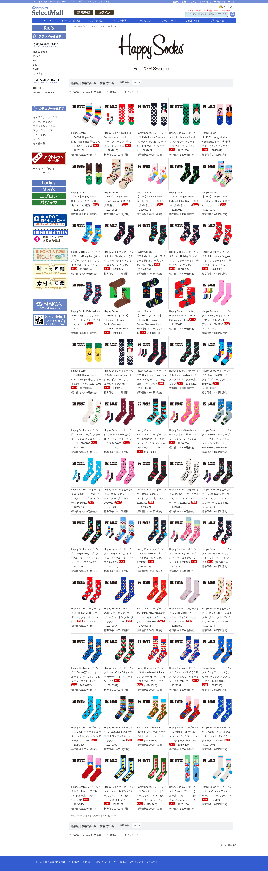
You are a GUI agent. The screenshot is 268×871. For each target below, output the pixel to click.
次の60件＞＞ (76, 92)
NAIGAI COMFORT (43, 92)
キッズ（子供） (120, 20)
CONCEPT (39, 88)
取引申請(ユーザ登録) (213, 1)
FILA (35, 60)
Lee (35, 64)
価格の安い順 (107, 83)
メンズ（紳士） (95, 20)
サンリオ (38, 73)
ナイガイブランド (42, 173)
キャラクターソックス (45, 117)
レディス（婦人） (71, 20)
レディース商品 (119, 862)
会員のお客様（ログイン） (186, 1)
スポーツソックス (42, 130)
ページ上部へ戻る (228, 845)
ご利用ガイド (192, 20)
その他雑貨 (39, 143)
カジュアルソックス (44, 125)
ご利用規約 (73, 862)
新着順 (75, 83)
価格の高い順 (89, 83)
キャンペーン (168, 20)
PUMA (36, 56)
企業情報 (86, 862)
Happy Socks (40, 51)
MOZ (36, 69)
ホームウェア (144, 20)
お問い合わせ (217, 20)
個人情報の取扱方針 (55, 862)
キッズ (81, 26)
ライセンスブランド (44, 168)
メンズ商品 (135, 862)
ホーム (229, 1)
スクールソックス (42, 121)
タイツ (36, 138)
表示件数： (125, 82)
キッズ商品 (149, 862)
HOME (47, 20)
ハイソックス (40, 134)
